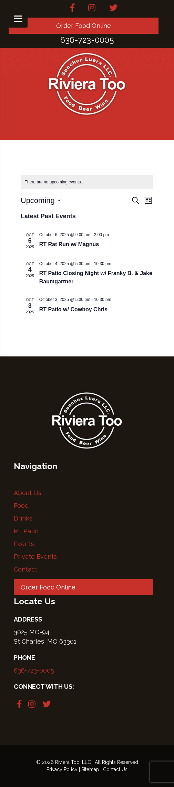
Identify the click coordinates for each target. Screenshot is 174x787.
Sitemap (90, 769)
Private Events (35, 556)
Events (24, 543)
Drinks (23, 518)
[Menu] (18, 18)
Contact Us (115, 769)
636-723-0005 (34, 670)
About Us (27, 492)
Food (21, 505)
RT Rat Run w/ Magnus (69, 244)
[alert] (87, 182)
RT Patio (26, 531)
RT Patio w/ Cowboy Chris (73, 309)
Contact (25, 569)
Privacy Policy (62, 769)
